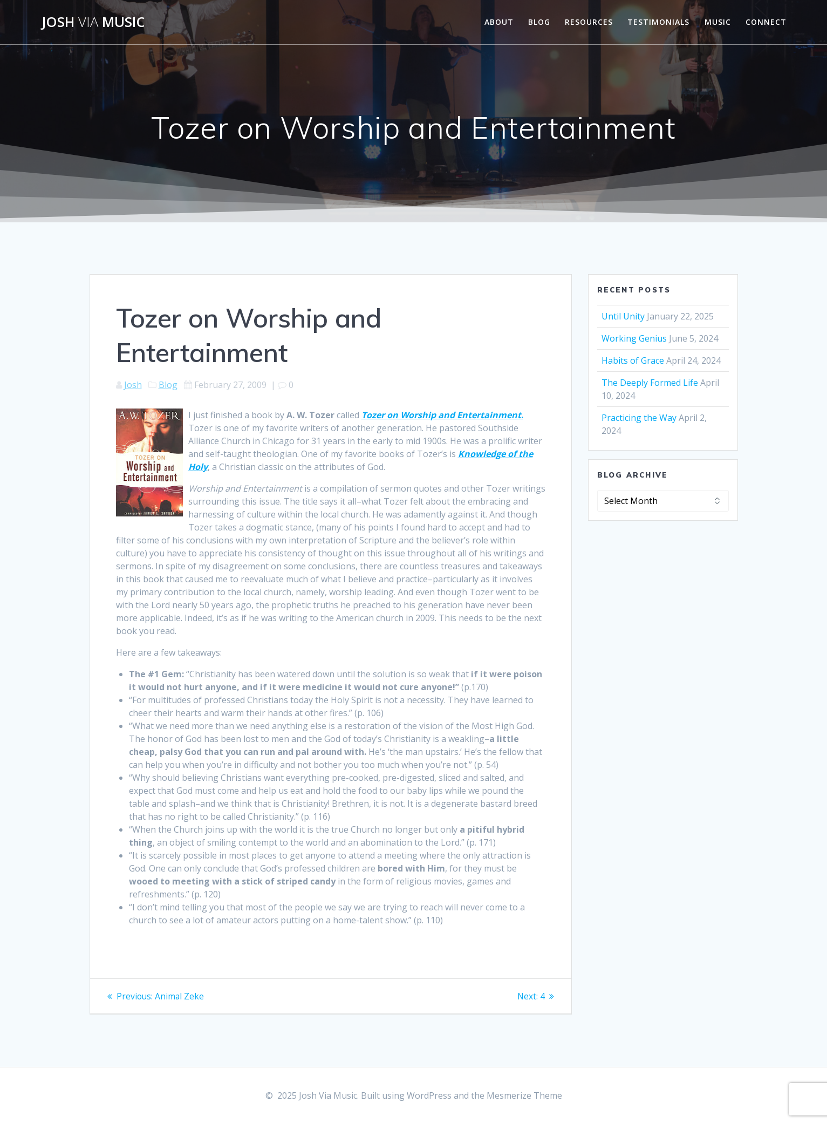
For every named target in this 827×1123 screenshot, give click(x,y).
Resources (589, 22)
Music (718, 22)
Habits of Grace (633, 360)
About (499, 22)
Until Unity (623, 316)
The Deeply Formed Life (650, 383)
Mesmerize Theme (524, 1095)
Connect (766, 22)
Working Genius (634, 338)
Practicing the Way (639, 418)
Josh (133, 385)
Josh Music (93, 22)
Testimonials (658, 22)
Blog (539, 22)
